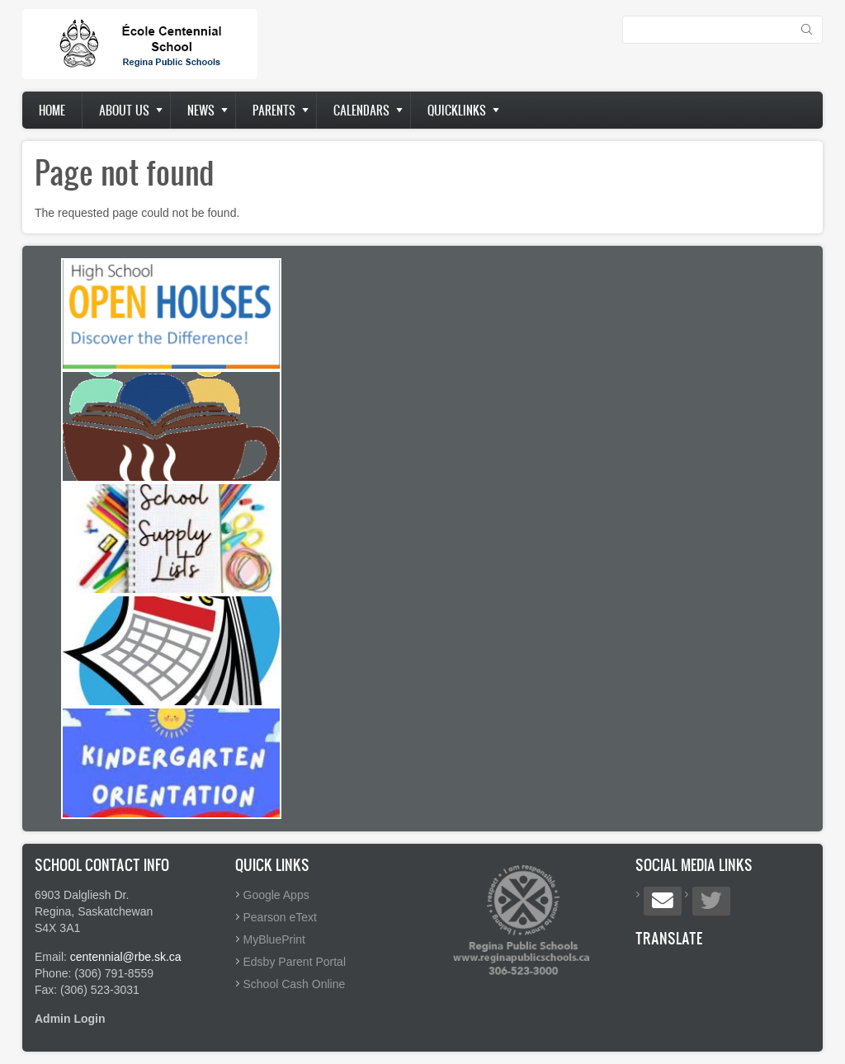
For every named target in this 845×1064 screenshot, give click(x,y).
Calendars (361, 110)
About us (124, 110)
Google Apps (276, 895)
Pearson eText (280, 917)
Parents (274, 110)
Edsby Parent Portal (295, 961)
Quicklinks (456, 110)
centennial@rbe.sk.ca (126, 956)
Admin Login (70, 1018)
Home (52, 110)
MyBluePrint (274, 939)
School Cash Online (294, 984)
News (201, 110)
